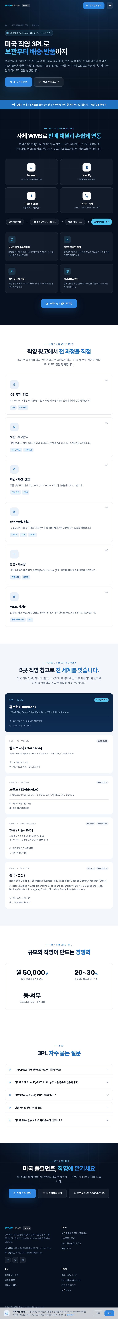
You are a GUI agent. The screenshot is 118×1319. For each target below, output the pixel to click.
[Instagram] (15, 1260)
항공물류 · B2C (68, 1238)
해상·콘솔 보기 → (98, 104)
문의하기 (70, 1315)
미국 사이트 (66, 1290)
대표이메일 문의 (52, 1193)
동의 (109, 1313)
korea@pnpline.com (71, 1280)
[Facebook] (8, 1260)
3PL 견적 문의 (19, 81)
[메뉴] (110, 5)
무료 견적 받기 (93, 5)
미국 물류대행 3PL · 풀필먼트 (74, 1233)
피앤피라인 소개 (11, 1275)
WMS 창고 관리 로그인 (59, 303)
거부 (98, 1313)
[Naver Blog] (23, 1260)
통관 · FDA (66, 1248)
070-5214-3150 (69, 1275)
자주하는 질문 (11, 1285)
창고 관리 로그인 (49, 81)
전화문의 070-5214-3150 (89, 1193)
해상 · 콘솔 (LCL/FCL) (71, 1243)
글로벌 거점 (10, 1280)
